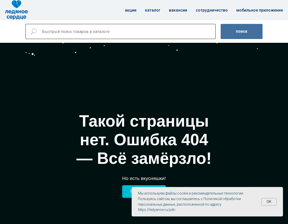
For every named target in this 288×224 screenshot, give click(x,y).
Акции (130, 10)
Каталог (152, 10)
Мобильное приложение (259, 10)
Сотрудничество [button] (212, 10)
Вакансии (178, 10)
